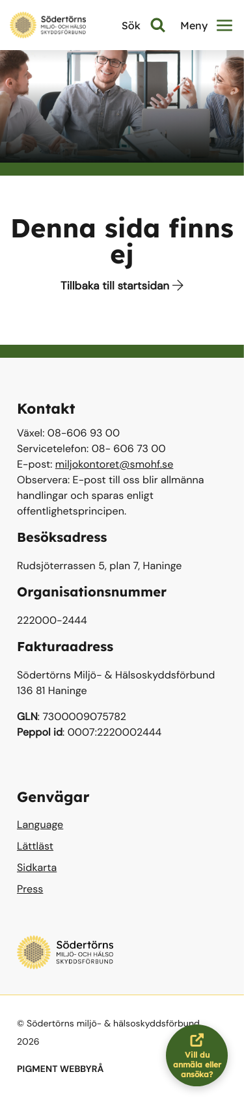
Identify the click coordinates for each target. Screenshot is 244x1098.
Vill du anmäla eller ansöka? (200, 1055)
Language (40, 824)
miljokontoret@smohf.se (114, 464)
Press (30, 889)
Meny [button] (206, 25)
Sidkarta (37, 867)
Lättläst (35, 846)
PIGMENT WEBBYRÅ (60, 1069)
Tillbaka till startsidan (122, 286)
